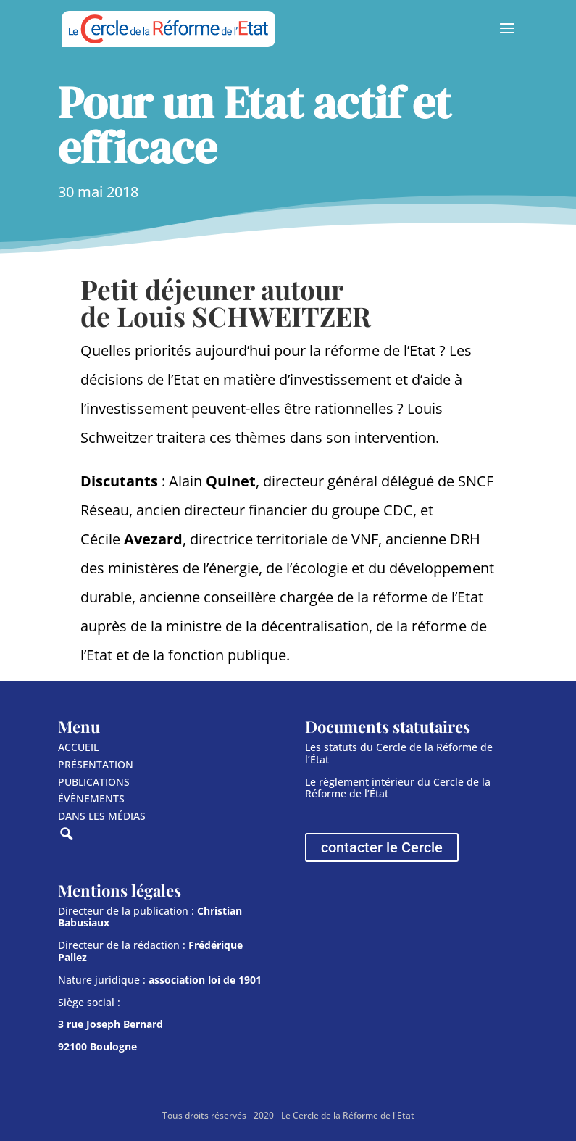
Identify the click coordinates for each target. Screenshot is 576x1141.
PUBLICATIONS (94, 782)
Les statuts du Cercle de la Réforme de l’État (399, 753)
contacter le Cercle (382, 847)
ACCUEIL (78, 747)
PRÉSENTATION (95, 764)
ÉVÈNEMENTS (91, 798)
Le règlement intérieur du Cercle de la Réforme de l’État (398, 788)
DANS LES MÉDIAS (102, 816)
